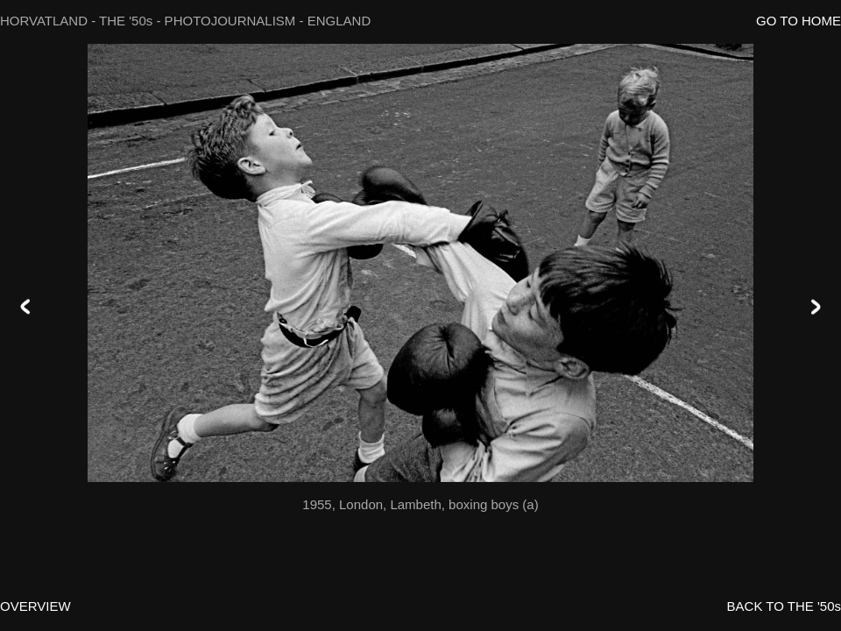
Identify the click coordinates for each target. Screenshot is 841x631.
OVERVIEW (35, 606)
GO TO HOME (798, 20)
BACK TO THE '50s (784, 606)
